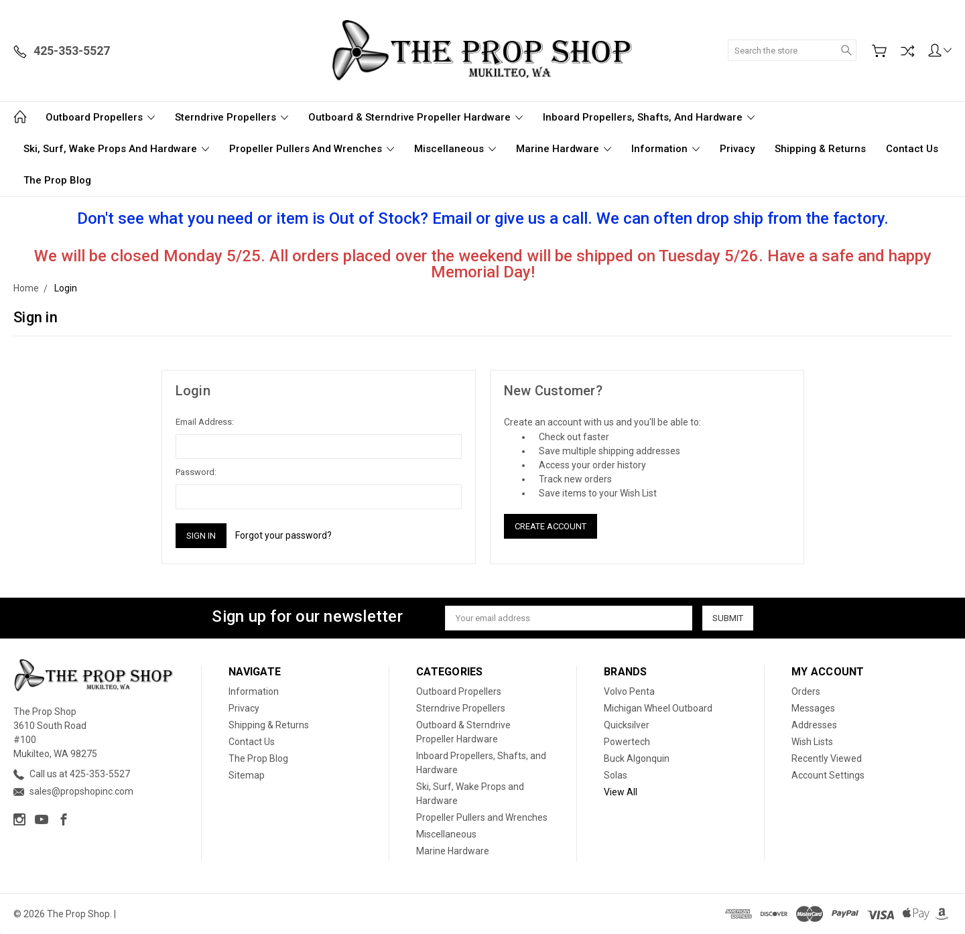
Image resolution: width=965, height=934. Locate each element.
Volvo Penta (629, 691)
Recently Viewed (826, 758)
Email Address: (205, 422)
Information (665, 149)
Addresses (814, 725)
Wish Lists (812, 741)
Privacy (737, 149)
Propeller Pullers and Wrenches (311, 149)
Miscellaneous (455, 149)
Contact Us (912, 149)
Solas (615, 775)
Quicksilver (626, 725)
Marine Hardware (563, 149)
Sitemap (247, 775)
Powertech (627, 741)
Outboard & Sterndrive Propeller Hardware (415, 117)
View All (620, 792)
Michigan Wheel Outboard (658, 708)
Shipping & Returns (820, 149)
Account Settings (827, 775)
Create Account (550, 526)
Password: (196, 472)
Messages (813, 708)
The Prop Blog (57, 180)
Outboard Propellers (100, 117)
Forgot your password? (283, 535)
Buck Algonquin (636, 758)
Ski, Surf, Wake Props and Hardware (116, 149)
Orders (805, 691)
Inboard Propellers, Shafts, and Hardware (649, 117)
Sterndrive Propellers (231, 117)
